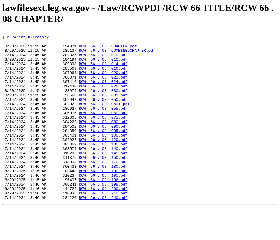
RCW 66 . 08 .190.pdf (103, 198)
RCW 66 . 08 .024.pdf (103, 91)
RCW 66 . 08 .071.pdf (103, 134)
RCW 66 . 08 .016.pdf (103, 75)
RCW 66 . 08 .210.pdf (103, 225)
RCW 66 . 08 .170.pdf (103, 187)
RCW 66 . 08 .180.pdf (103, 193)
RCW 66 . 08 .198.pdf (103, 214)
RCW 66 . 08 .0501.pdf (104, 118)
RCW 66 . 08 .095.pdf (103, 150)
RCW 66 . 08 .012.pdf (103, 64)
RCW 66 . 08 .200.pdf (103, 219)
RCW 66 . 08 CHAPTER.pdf (108, 48)
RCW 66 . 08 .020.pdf (103, 80)
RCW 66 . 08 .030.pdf (103, 102)
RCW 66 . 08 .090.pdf (103, 145)
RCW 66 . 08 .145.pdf (103, 177)
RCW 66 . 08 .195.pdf (103, 203)
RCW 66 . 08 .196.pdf (103, 209)
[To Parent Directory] (26, 37)
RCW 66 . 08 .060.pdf (103, 128)
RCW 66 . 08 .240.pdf (103, 230)
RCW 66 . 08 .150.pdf (103, 182)
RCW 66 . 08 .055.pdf (103, 123)
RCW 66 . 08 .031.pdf (103, 107)
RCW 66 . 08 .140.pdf (103, 171)
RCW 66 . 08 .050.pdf (103, 112)
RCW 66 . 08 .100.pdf (103, 155)
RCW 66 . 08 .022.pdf (103, 86)
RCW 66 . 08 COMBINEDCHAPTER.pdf (117, 54)
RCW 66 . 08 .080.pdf (103, 139)
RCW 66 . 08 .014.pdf (103, 70)
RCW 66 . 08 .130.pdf (103, 166)
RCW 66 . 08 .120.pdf (103, 161)
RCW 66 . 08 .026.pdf (103, 96)
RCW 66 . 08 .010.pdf (103, 59)
